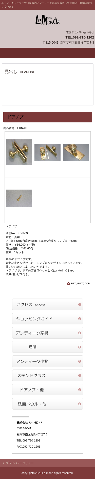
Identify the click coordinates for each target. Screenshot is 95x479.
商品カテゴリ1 (47, 333)
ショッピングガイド (47, 318)
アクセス (47, 304)
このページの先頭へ (79, 283)
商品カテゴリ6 (47, 404)
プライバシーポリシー (20, 463)
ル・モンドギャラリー (47, 20)
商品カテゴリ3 (47, 361)
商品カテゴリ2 (47, 347)
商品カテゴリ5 (47, 389)
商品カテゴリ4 (47, 375)
